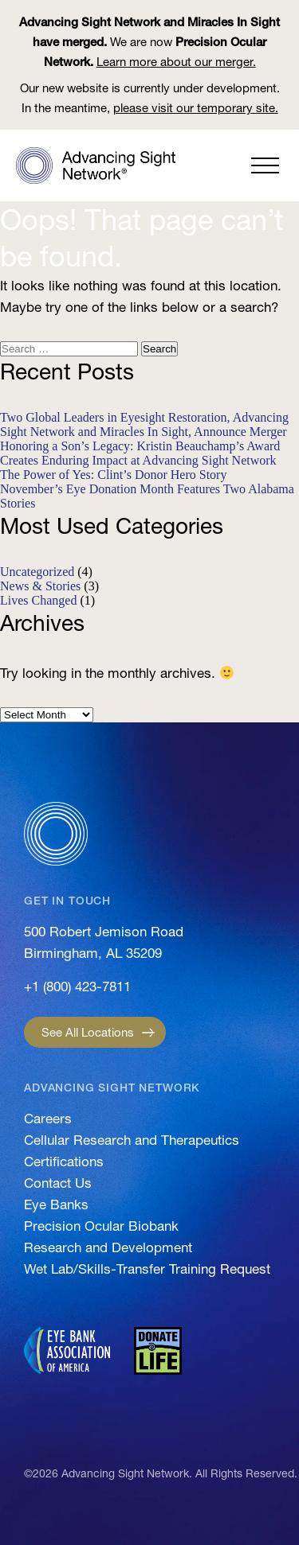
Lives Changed (38, 600)
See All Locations (87, 1032)
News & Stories (40, 586)
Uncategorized (37, 571)
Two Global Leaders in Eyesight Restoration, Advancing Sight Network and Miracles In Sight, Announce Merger (144, 424)
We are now (149, 41)
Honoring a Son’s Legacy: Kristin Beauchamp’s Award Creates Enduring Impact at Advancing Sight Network (140, 453)
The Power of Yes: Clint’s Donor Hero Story (113, 474)
